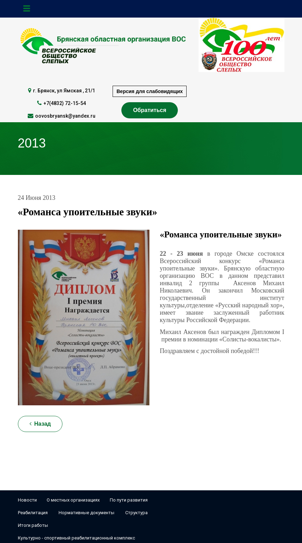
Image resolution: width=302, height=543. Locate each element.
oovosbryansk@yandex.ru (65, 116)
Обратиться (149, 110)
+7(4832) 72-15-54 (64, 103)
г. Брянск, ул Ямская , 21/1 (64, 90)
